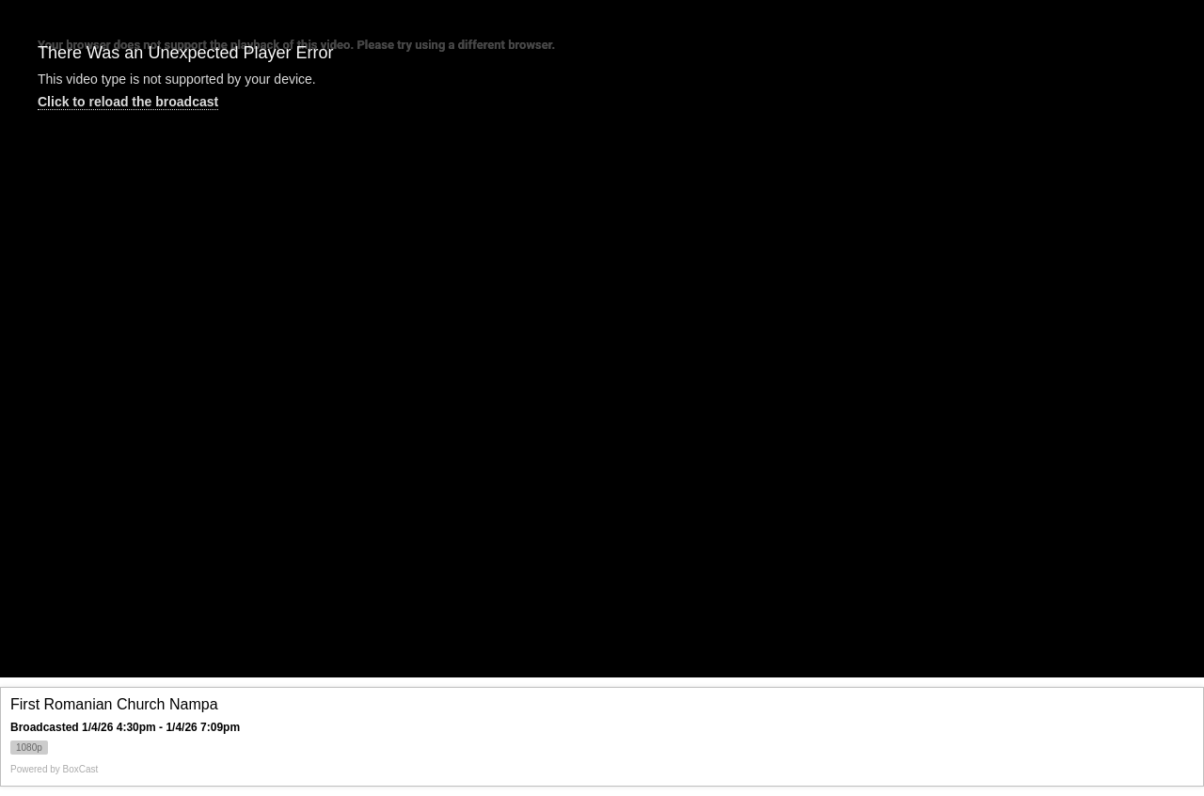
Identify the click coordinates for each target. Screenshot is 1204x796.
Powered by (54, 769)
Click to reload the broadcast (128, 101)
